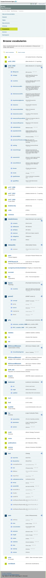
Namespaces (5, 35)
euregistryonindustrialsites (16, 268)
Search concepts (21, 52)
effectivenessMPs (17, 86)
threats (15, 168)
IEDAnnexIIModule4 (14, 363)
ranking (15, 145)
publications (12, 443)
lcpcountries (16, 419)
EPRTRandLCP (13, 261)
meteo (14, 538)
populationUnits (17, 131)
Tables (4, 20)
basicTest (15, 457)
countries (15, 81)
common (11, 214)
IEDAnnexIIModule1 (14, 346)
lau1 (9, 398)
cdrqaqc (15, 75)
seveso (10, 447)
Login (33, 3)
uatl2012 (15, 393)
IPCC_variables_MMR (18, 327)
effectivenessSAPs (18, 93)
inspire (10, 376)
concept (15, 300)
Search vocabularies (10, 52)
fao (9, 276)
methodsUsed (16, 127)
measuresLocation (18, 114)
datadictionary (13, 219)
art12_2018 (11, 66)
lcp (9, 413)
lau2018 (10, 407)
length (14, 534)
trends (14, 173)
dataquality (11, 245)
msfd (9, 432)
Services (4, 32)
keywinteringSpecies (18, 100)
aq (9, 57)
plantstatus (16, 422)
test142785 (15, 486)
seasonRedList (17, 163)
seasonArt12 (16, 157)
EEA (9, 1)
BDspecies (15, 71)
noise (10, 438)
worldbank (11, 563)
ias (9, 337)
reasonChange (17, 150)
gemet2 (10, 296)
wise (9, 557)
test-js (14, 482)
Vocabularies (5, 29)
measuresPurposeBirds (19, 118)
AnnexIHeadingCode (18, 352)
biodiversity (12, 206)
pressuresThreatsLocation (19, 140)
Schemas (4, 26)
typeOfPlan (16, 181)
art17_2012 (11, 193)
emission (15, 531)
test (9, 453)
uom (9, 515)
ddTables (15, 229)
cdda (9, 210)
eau (14, 467)
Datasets (4, 17)
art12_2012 (11, 61)
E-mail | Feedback (6, 573)
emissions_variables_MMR (19, 324)
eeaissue (15, 233)
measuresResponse (18, 123)
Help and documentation (8, 14)
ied (9, 341)
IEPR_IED (11, 370)
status (14, 239)
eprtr (9, 255)
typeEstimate (16, 176)
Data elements (6, 23)
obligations (16, 236)
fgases (10, 283)
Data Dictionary (14, 11)
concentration (16, 526)
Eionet (8, 11)
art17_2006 (11, 187)
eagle (14, 389)
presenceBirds (17, 136)
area (14, 523)
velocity (15, 548)
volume (15, 552)
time (14, 545)
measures (15, 104)
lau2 (9, 402)
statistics (15, 541)
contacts (15, 223)
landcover (11, 382)
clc (13, 386)
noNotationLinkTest (18, 479)
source (15, 307)
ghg (9, 320)
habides (10, 332)
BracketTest (16, 461)
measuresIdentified (18, 109)
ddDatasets (16, 226)
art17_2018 (11, 199)
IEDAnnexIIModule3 (14, 357)
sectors (15, 427)
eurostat (11, 272)
